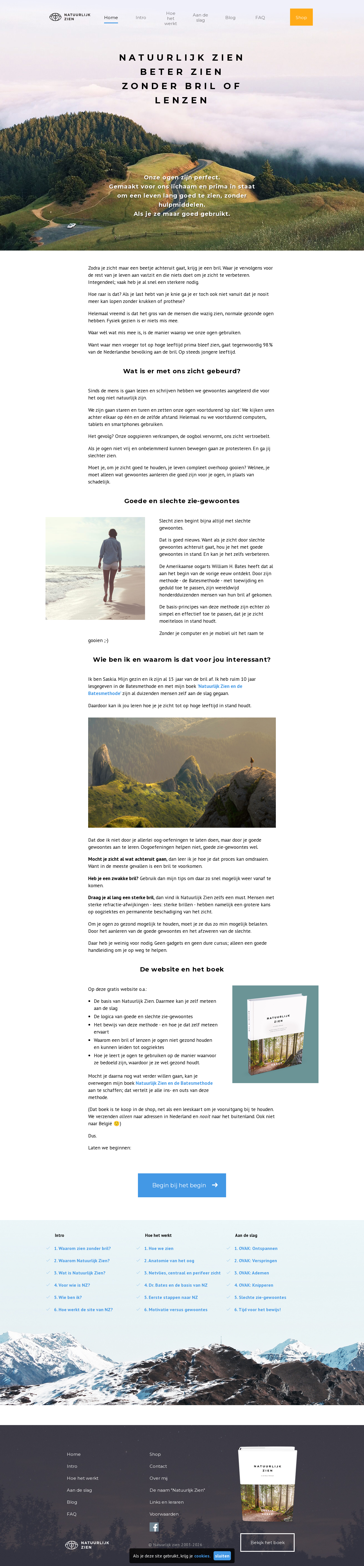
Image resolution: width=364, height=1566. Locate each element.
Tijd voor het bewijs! (253, 1309)
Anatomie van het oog (165, 1260)
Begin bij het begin (179, 1185)
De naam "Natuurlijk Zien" (177, 1490)
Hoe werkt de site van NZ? (79, 1309)
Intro (141, 17)
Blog (230, 17)
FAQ (260, 17)
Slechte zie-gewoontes (256, 1297)
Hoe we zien (154, 1248)
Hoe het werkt (170, 18)
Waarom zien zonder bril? (78, 1248)
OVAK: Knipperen (249, 1285)
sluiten (222, 1556)
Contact (158, 1466)
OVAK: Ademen (247, 1273)
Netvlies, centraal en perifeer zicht (178, 1273)
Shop (301, 17)
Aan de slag (200, 17)
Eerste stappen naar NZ (167, 1297)
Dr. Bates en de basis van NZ (172, 1285)
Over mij (158, 1478)
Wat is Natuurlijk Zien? (76, 1273)
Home (111, 17)
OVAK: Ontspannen (252, 1248)
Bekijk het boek (268, 1542)
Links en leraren (167, 1502)
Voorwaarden (164, 1514)
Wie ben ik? (64, 1297)
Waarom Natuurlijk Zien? (78, 1260)
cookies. (202, 1556)
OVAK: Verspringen (251, 1260)
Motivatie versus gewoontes (172, 1309)
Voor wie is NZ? (68, 1285)
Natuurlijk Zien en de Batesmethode (174, 1083)
